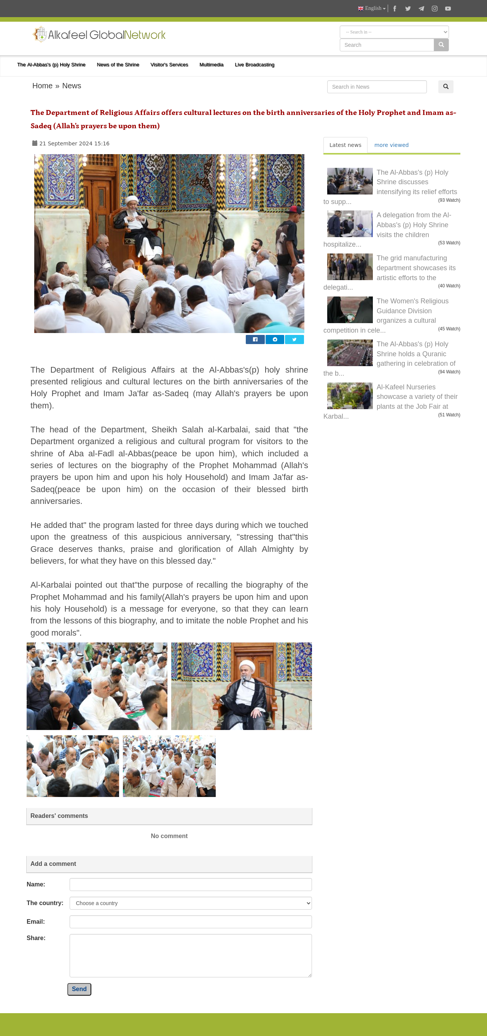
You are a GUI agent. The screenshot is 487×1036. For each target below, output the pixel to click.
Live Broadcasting (254, 64)
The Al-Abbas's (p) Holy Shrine (51, 64)
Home (42, 85)
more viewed (391, 145)
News (71, 85)
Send (79, 989)
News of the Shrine (118, 64)
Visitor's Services (169, 64)
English (372, 8)
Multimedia (211, 64)
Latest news (345, 145)
